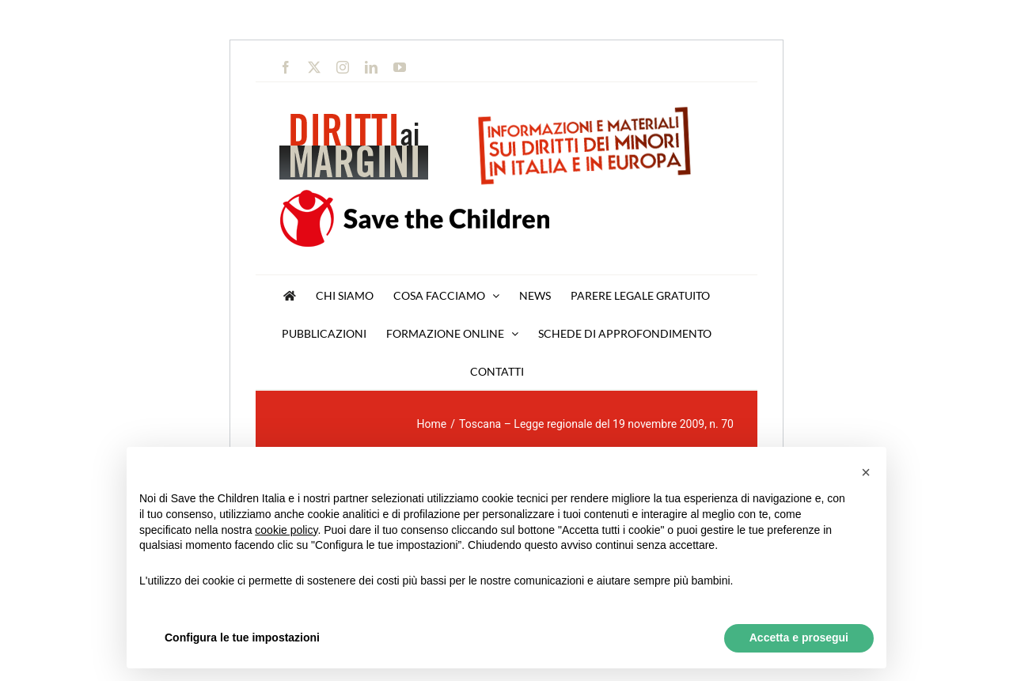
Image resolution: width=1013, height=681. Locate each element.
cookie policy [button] (286, 530)
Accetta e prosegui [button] (798, 637)
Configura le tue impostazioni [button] (242, 637)
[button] (865, 472)
